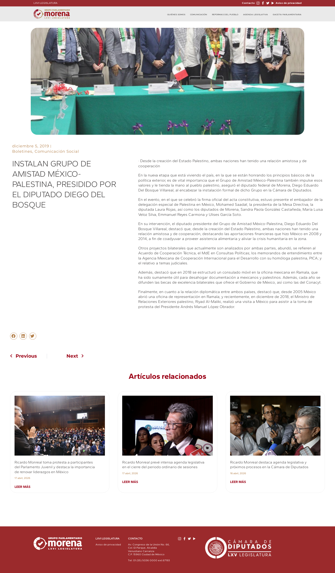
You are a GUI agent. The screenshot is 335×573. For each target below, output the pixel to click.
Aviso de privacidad (288, 3)
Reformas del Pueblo (225, 14)
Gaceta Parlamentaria (287, 14)
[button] (13, 336)
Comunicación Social (57, 151)
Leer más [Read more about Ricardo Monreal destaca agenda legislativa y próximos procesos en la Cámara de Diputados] (238, 482)
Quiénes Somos (176, 14)
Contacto (248, 3)
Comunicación (198, 14)
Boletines (22, 151)
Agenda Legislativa (255, 14)
